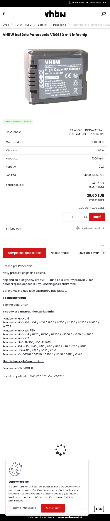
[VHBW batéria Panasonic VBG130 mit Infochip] (55, 75)
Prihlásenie (78, 2)
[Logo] (55, 14)
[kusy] (72, 217)
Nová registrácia (98, 2)
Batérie (42, 25)
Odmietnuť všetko (24, 508)
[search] (103, 13)
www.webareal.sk (70, 517)
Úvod (6, 25)
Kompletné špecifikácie (24, 253)
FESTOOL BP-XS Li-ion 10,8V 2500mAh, (78, 451)
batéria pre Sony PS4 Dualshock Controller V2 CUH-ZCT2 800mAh (27, 455)
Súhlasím (52, 508)
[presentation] (5, 443)
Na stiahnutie (60, 253)
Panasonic (59, 25)
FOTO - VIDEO (24, 25)
